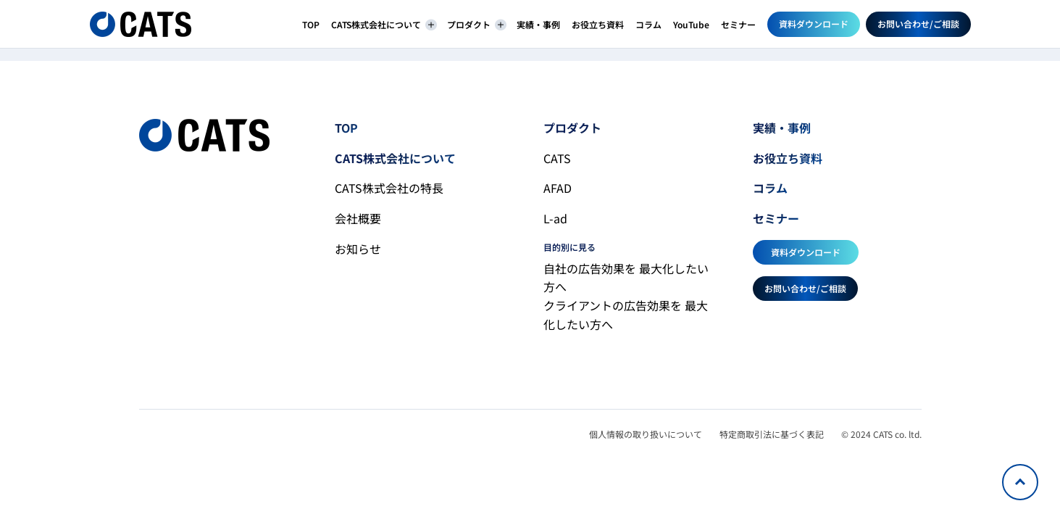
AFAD (557, 187)
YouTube (691, 24)
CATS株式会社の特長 (389, 187)
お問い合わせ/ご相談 (918, 23)
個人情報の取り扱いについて (645, 434)
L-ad (555, 218)
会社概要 (358, 218)
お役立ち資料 (598, 24)
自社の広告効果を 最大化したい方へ (626, 278)
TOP (311, 24)
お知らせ (358, 248)
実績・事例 (538, 24)
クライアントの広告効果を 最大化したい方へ (625, 315)
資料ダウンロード (813, 23)
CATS (557, 158)
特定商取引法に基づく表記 (771, 434)
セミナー (738, 24)
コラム (648, 24)
